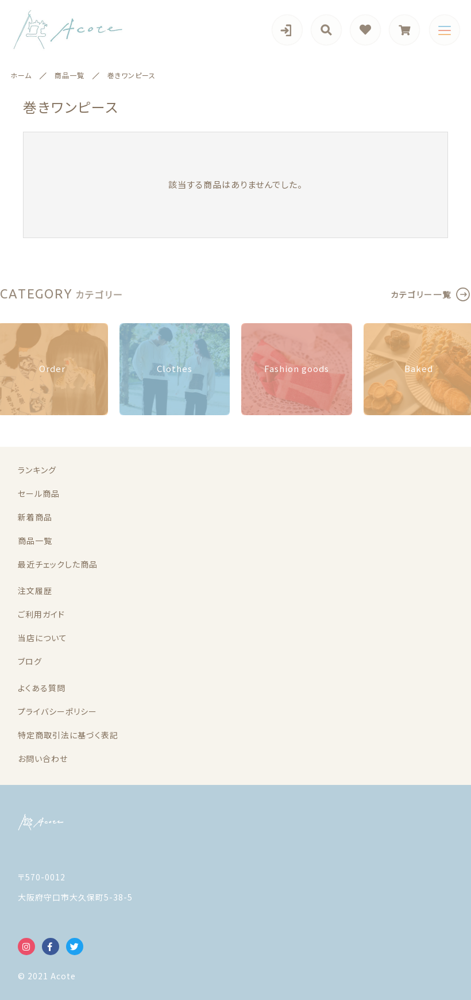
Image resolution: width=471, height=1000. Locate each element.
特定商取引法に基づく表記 (68, 735)
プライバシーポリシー (57, 711)
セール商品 (39, 493)
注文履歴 (35, 590)
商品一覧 (35, 540)
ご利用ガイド (41, 614)
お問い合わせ (43, 758)
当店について (42, 637)
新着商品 (35, 517)
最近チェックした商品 (58, 564)
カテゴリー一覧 (421, 294)
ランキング (37, 470)
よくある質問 (41, 688)
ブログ (30, 661)
